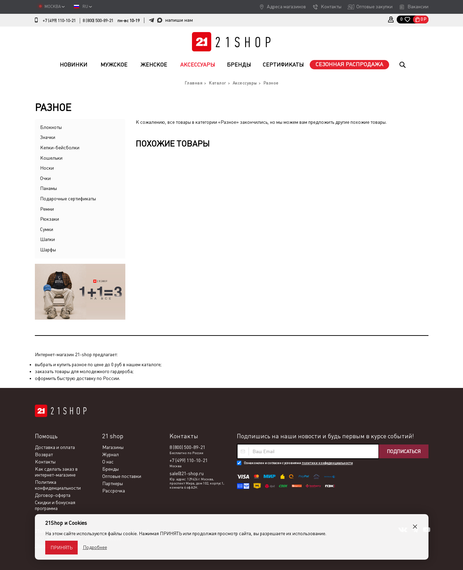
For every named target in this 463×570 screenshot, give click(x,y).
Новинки (73, 64)
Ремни (47, 209)
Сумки (46, 229)
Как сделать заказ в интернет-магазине (56, 472)
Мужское (113, 64)
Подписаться (404, 451)
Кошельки (51, 158)
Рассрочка (113, 490)
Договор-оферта (52, 495)
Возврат (44, 454)
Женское (154, 64)
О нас (108, 461)
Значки (47, 137)
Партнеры (112, 483)
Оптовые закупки (374, 6)
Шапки (47, 239)
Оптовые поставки (121, 476)
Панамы (48, 188)
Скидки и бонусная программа (55, 505)
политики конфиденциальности (327, 463)
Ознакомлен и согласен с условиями (298, 463)
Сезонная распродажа (349, 64)
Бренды (239, 64)
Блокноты (51, 127)
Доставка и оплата (55, 447)
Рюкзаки (49, 219)
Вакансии (417, 6)
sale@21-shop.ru (187, 473)
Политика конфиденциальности (58, 485)
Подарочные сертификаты (68, 198)
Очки (45, 178)
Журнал (110, 454)
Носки (47, 168)
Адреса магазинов (286, 6)
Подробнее (95, 547)
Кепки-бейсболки (59, 147)
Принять (61, 547)
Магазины (113, 447)
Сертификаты (283, 64)
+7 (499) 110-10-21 (59, 20)
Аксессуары (197, 64)
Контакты (331, 6)
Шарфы (48, 249)
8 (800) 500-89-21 (98, 20)
